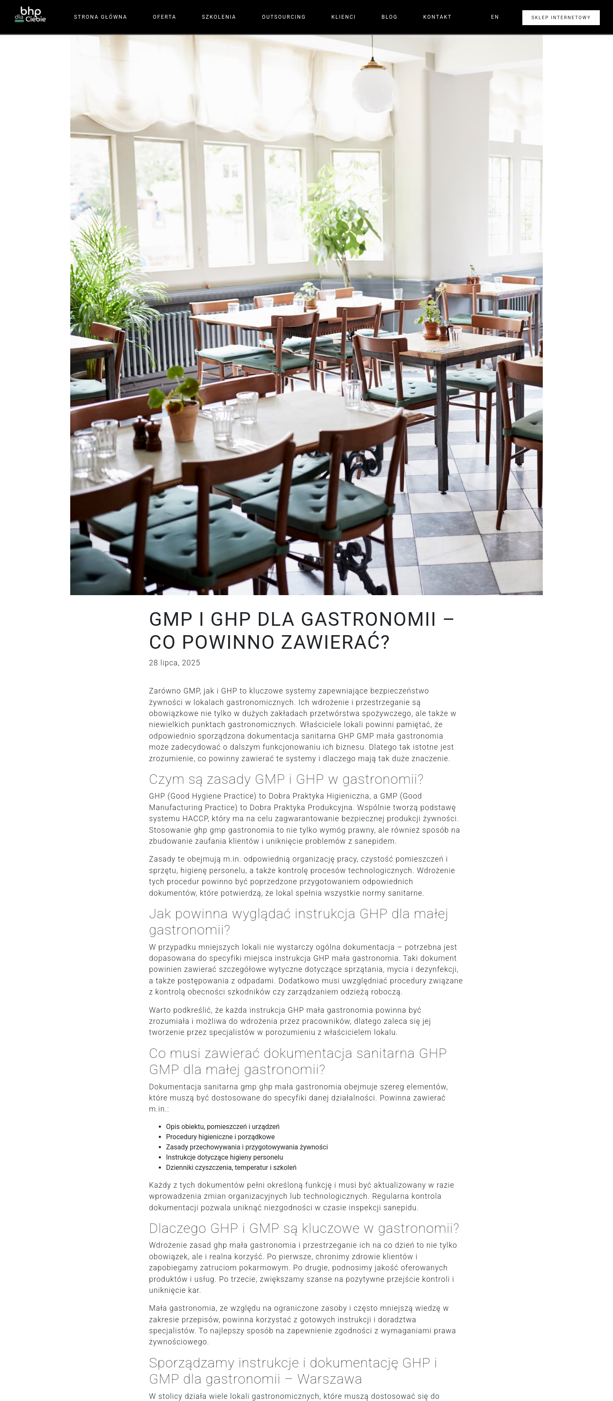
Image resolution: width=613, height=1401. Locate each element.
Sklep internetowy (561, 17)
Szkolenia (219, 17)
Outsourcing (284, 17)
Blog (389, 17)
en (495, 17)
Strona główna (100, 17)
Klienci (344, 17)
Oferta (164, 17)
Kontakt (437, 17)
